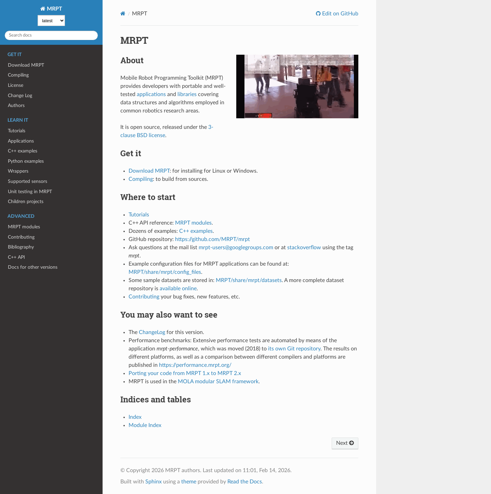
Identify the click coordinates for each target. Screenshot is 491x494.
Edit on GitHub (339, 13)
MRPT (53, 9)
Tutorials (16, 130)
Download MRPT (26, 65)
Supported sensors (27, 181)
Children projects (25, 201)
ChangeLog (152, 332)
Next (345, 443)
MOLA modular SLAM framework (218, 381)
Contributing (21, 237)
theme (188, 481)
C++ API (16, 257)
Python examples (26, 161)
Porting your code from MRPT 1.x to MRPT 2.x (185, 373)
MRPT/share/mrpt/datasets (249, 280)
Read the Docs (244, 481)
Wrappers (18, 171)
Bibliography (21, 247)
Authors (16, 105)
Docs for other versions (32, 267)
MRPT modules (24, 226)
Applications (21, 141)
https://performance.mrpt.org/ (195, 365)
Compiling (18, 75)
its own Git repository (294, 348)
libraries (187, 94)
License (15, 85)
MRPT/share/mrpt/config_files (165, 272)
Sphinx (153, 481)
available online (178, 288)
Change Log (20, 95)
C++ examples (22, 150)
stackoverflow (304, 247)
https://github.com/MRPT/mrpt (212, 239)
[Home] (122, 13)
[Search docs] (51, 35)
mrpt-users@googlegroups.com (236, 247)
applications (151, 94)
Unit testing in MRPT (30, 191)
